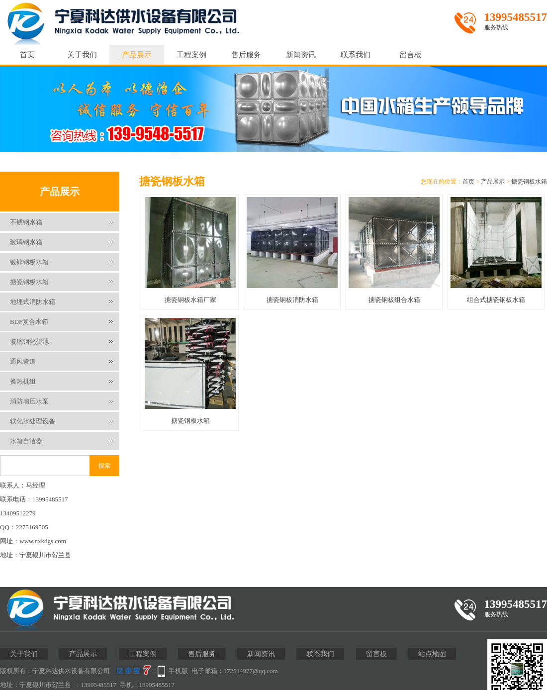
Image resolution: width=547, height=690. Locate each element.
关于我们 (82, 55)
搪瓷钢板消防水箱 (292, 299)
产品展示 (137, 55)
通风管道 (23, 361)
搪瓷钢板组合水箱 (394, 299)
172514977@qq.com (251, 671)
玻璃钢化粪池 (29, 341)
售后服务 (246, 55)
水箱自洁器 (26, 441)
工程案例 (191, 55)
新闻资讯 (301, 55)
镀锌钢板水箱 (29, 262)
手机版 (178, 671)
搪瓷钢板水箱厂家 (190, 299)
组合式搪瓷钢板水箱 (496, 299)
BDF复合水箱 (29, 321)
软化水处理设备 (32, 421)
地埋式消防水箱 (32, 301)
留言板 (410, 55)
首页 (27, 55)
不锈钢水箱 (26, 222)
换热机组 (23, 381)
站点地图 (432, 654)
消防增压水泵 (29, 401)
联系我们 (355, 55)
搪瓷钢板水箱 (29, 282)
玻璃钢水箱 (26, 242)
